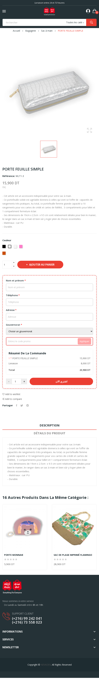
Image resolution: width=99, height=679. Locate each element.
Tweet (22, 405)
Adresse (11, 310)
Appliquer (84, 341)
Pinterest (27, 405)
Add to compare (12, 399)
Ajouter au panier (41, 264)
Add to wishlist (11, 394)
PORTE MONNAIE (13, 555)
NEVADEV (46, 664)
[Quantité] (7, 264)
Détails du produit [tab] (49, 433)
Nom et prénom (16, 280)
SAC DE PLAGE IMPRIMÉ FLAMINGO (73, 555)
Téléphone (13, 295)
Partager (16, 405)
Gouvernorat (14, 324)
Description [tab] (49, 425)
